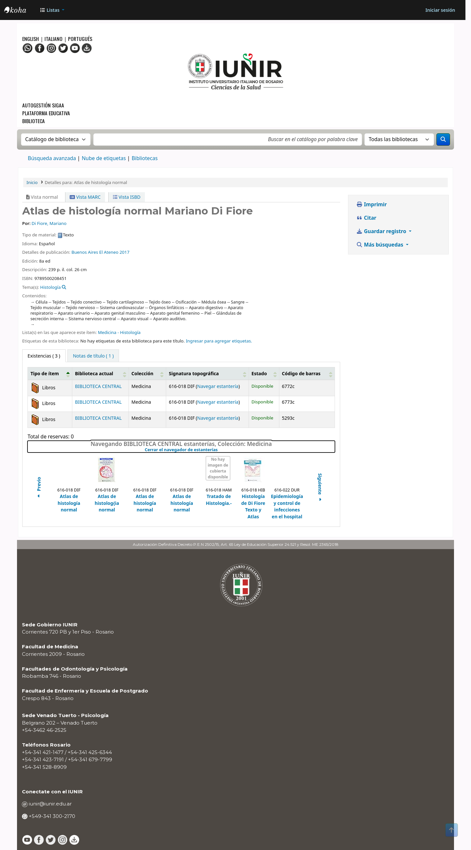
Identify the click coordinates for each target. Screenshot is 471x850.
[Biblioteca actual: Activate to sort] (100, 373)
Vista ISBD (127, 197)
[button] (52, 10)
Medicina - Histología (119, 332)
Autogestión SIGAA (43, 105)
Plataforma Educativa (46, 113)
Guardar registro (382, 231)
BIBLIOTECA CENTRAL (98, 386)
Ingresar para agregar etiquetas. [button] (219, 341)
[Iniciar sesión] (440, 10)
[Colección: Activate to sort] (147, 373)
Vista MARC (85, 197)
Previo (39, 488)
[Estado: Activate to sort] (264, 373)
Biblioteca (33, 121)
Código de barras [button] (301, 373)
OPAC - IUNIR (20, 10)
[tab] (93, 355)
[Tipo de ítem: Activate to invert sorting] (50, 373)
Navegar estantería (217, 386)
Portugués (80, 39)
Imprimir (371, 204)
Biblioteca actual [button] (94, 373)
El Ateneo (108, 252)
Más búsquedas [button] (380, 244)
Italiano (53, 39)
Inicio (32, 182)
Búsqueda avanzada (52, 158)
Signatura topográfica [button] (194, 373)
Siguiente (320, 488)
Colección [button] (142, 373)
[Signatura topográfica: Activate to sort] (207, 373)
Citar (366, 217)
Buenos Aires (85, 252)
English (31, 39)
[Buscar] (443, 139)
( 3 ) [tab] (43, 356)
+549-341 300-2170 (51, 816)
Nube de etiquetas (104, 158)
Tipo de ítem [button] (44, 373)
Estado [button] (259, 373)
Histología (50, 287)
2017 (124, 252)
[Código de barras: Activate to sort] (307, 373)
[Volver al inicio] (451, 830)
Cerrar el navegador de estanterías (219, 449)
